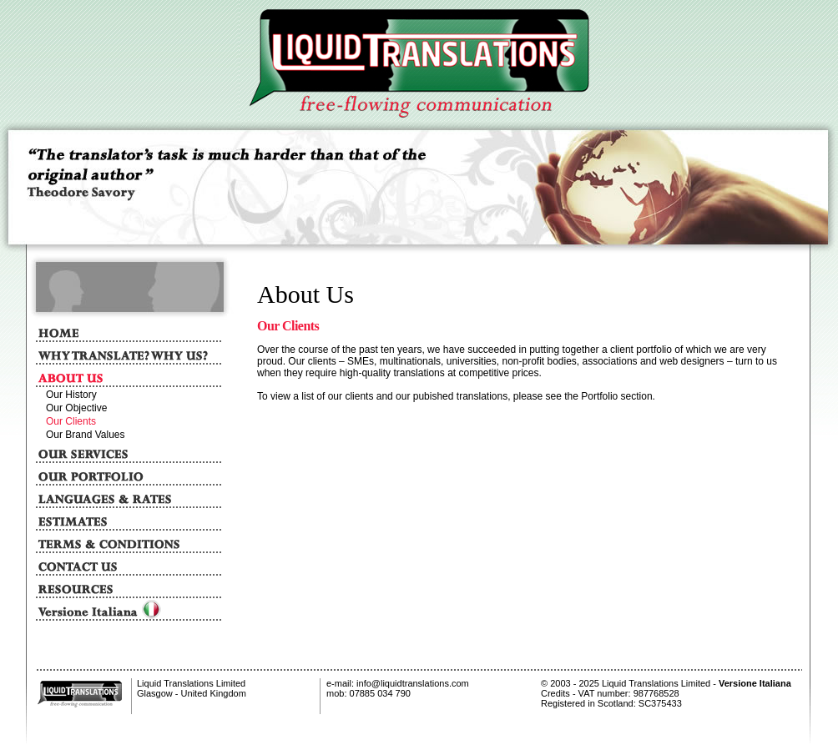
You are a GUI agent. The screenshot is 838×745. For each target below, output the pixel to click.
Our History (71, 394)
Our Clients (71, 421)
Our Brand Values (85, 434)
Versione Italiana (755, 683)
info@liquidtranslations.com (411, 683)
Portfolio (599, 396)
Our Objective (76, 408)
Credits (555, 693)
